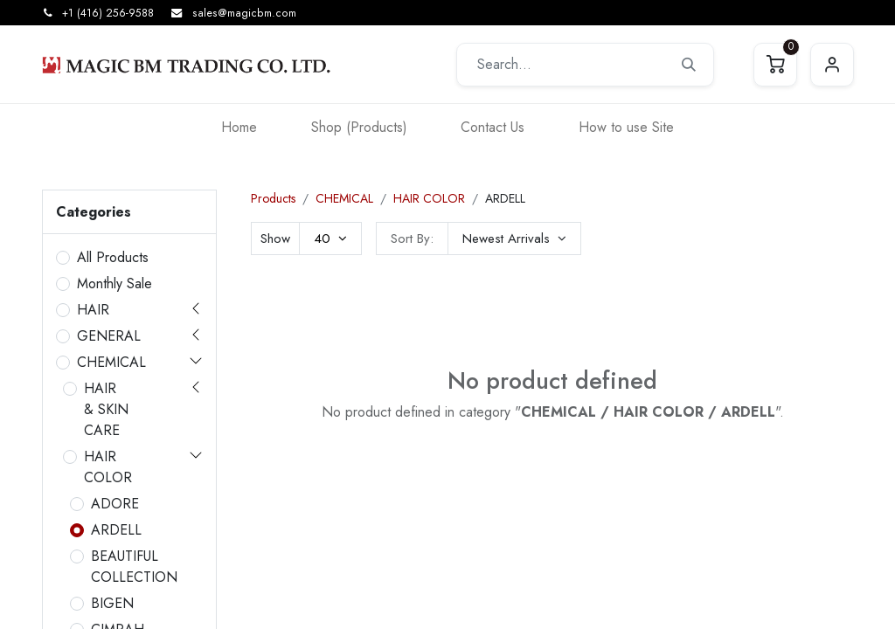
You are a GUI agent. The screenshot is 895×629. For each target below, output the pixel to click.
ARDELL (116, 530)
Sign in (832, 64)
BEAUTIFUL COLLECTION (134, 566)
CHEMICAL (111, 362)
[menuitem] (239, 127)
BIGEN (112, 603)
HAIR (93, 310)
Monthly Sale (114, 283)
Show (275, 238)
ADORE (115, 504)
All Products (113, 257)
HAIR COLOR (108, 466)
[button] (514, 238)
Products (273, 198)
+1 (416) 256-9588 (108, 13)
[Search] (689, 64)
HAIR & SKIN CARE (106, 409)
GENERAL (109, 336)
